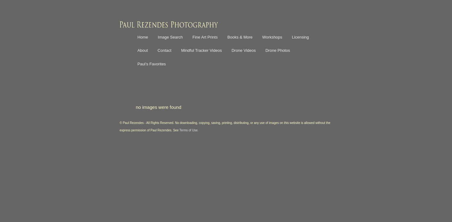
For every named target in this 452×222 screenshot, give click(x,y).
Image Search (170, 37)
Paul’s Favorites (152, 64)
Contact (164, 50)
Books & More (240, 37)
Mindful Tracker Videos (201, 50)
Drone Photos (277, 50)
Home (143, 37)
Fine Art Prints (205, 37)
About (143, 50)
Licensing (300, 37)
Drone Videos (244, 50)
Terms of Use (188, 130)
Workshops (272, 37)
